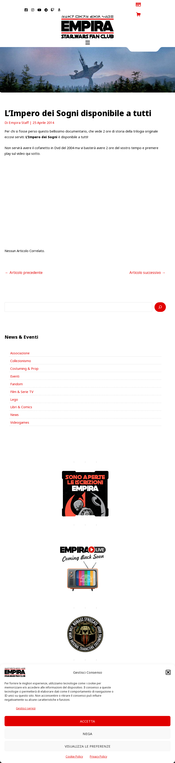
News (14, 404)
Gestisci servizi (26, 708)
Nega (87, 733)
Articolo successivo (148, 262)
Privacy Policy (98, 756)
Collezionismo (20, 350)
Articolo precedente (22, 262)
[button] (168, 672)
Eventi (14, 365)
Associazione (20, 342)
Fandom (16, 373)
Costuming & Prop (24, 358)
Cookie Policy (74, 756)
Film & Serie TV (21, 381)
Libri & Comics (21, 396)
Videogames (19, 412)
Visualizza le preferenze (88, 746)
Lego (14, 388)
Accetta (87, 721)
